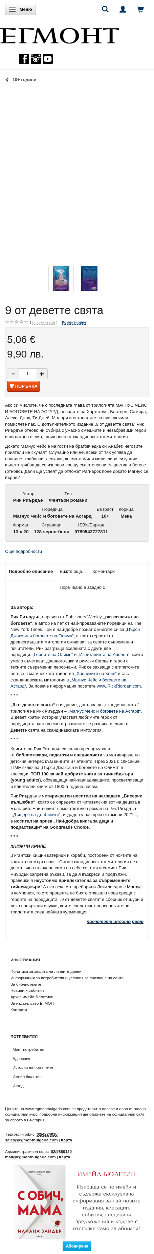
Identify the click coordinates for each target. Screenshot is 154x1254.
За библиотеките (25, 984)
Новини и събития (27, 990)
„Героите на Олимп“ (52, 654)
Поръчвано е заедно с (82, 587)
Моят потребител (28, 1049)
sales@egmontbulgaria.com (31, 1140)
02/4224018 (47, 1134)
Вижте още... (73, 571)
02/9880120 (61, 1151)
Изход (18, 1085)
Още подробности (23, 551)
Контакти (18, 1009)
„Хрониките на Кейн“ (96, 673)
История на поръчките (33, 1067)
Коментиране (74, 322)
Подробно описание (31, 571)
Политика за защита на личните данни (45, 971)
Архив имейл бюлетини (31, 997)
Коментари (103, 571)
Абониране (77, 1246)
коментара (43, 322)
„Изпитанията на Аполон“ (103, 654)
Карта (66, 1140)
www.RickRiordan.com (119, 686)
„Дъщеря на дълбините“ (36, 814)
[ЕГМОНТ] (59, 34)
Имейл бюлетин (27, 1076)
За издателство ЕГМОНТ (33, 1003)
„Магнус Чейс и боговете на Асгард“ (104, 711)
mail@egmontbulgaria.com (30, 1157)
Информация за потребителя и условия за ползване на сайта (67, 978)
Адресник (21, 1058)
